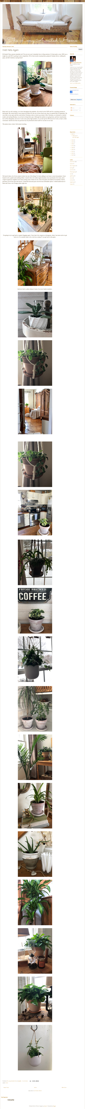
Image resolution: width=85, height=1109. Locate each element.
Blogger (54, 1106)
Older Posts (64, 1087)
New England (72, 165)
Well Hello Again (10, 50)
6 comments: (25, 1081)
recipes (71, 184)
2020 (72, 140)
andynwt (45, 1106)
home (7, 1083)
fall (70, 174)
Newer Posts (6, 1087)
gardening (72, 176)
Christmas (72, 161)
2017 (72, 145)
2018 (72, 144)
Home (35, 1087)
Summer (72, 170)
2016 (72, 147)
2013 (72, 153)
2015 (72, 149)
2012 (72, 155)
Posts (72, 108)
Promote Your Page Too (74, 94)
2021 (72, 134)
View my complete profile (75, 83)
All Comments (74, 110)
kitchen (71, 180)
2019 (72, 142)
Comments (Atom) (38, 1090)
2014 (72, 151)
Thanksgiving (72, 172)
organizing (72, 182)
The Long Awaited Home (76, 62)
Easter (71, 163)
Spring (71, 168)
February (75, 135)
